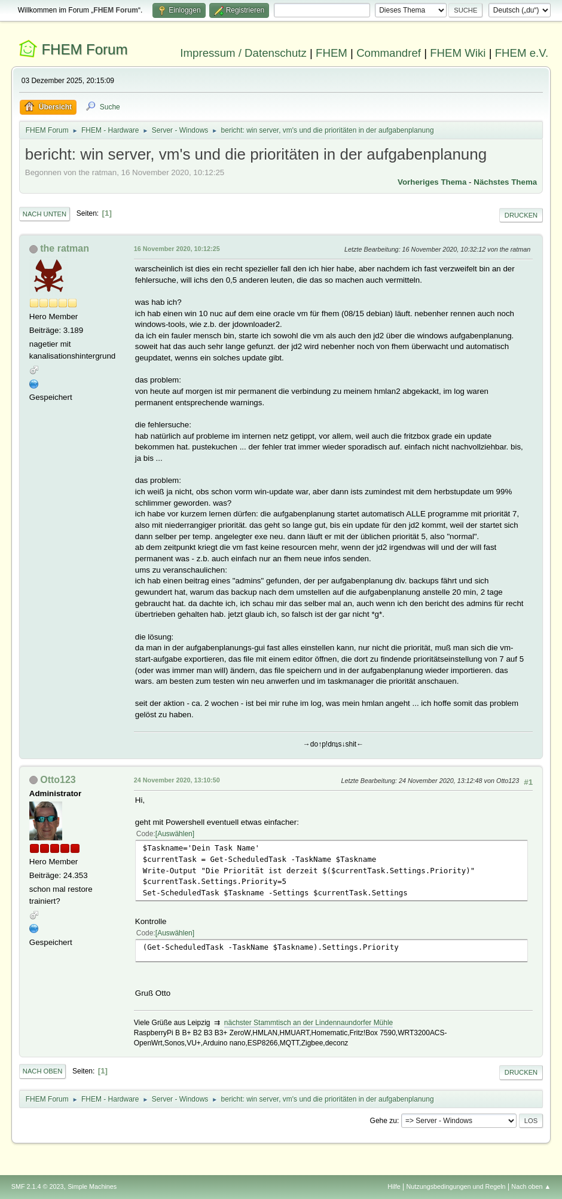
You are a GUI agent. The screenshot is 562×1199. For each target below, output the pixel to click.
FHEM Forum (84, 49)
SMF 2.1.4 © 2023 (37, 1186)
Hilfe (394, 1186)
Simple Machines (92, 1186)
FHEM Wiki (457, 53)
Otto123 (58, 780)
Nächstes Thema (505, 182)
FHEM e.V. (522, 53)
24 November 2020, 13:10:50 (177, 780)
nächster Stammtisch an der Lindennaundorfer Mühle (308, 1022)
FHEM (331, 53)
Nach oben (43, 1071)
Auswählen (175, 834)
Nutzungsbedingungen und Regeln (456, 1186)
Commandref (388, 53)
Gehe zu (383, 1121)
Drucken (521, 215)
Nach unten (44, 214)
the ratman (64, 248)
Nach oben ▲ (531, 1186)
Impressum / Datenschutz (243, 53)
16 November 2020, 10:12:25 (177, 248)
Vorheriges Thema (432, 182)
